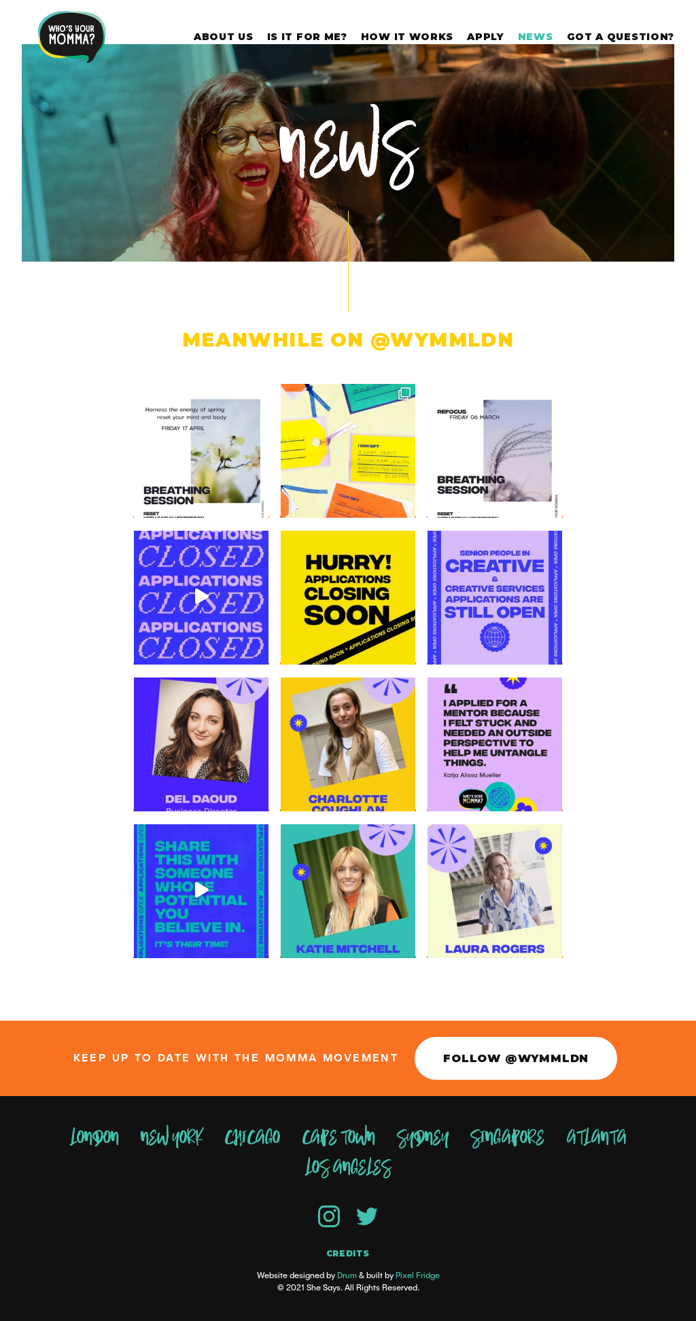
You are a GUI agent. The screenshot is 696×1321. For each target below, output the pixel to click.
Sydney (423, 1138)
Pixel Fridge (418, 1275)
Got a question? (621, 37)
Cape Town (338, 1138)
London (94, 1138)
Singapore (507, 1138)
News (535, 37)
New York (172, 1138)
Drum (347, 1275)
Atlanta (596, 1138)
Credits (348, 1253)
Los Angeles (348, 1168)
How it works (407, 37)
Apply (485, 37)
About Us (224, 37)
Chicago (252, 1138)
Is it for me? (307, 37)
